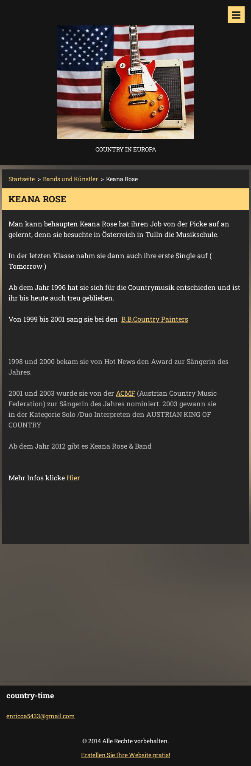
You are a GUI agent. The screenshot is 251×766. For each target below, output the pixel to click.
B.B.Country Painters (154, 318)
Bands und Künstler (70, 179)
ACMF (125, 393)
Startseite (21, 179)
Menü (236, 14)
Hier (73, 477)
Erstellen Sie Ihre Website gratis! (125, 755)
